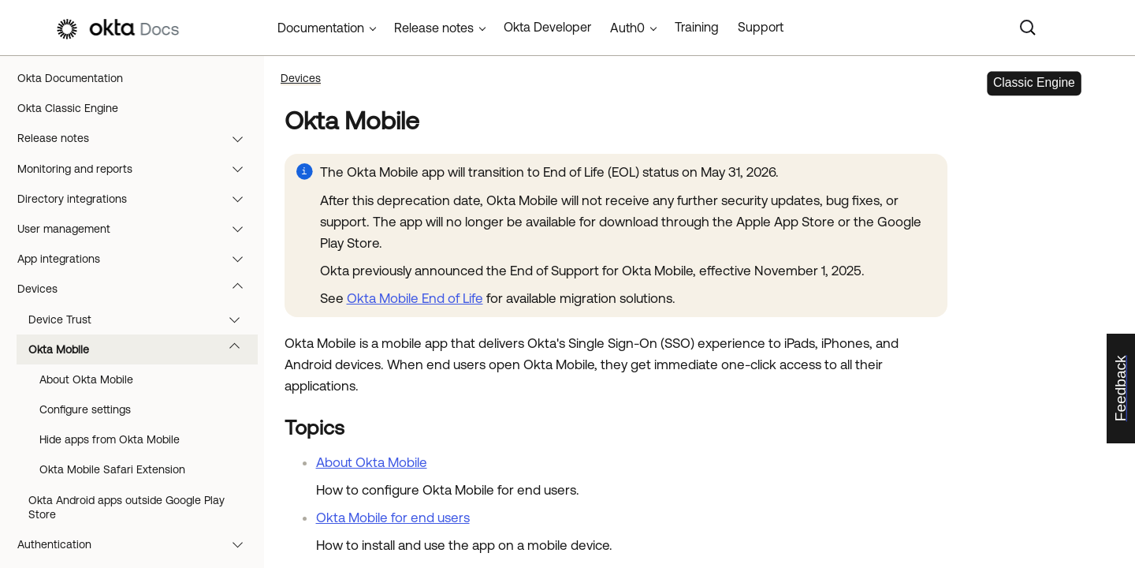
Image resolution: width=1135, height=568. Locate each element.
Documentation (320, 28)
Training (697, 27)
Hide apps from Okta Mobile (109, 439)
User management (137, 229)
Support (760, 27)
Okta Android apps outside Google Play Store (126, 507)
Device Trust (141, 319)
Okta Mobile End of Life (415, 298)
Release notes (137, 138)
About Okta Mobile (86, 379)
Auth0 (627, 28)
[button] (241, 138)
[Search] (1027, 27)
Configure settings (85, 409)
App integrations (137, 259)
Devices (137, 289)
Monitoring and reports (137, 169)
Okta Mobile (141, 349)
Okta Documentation (70, 78)
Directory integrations (137, 199)
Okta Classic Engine (67, 108)
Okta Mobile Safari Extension (112, 469)
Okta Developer (547, 27)
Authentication (137, 544)
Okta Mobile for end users (393, 517)
